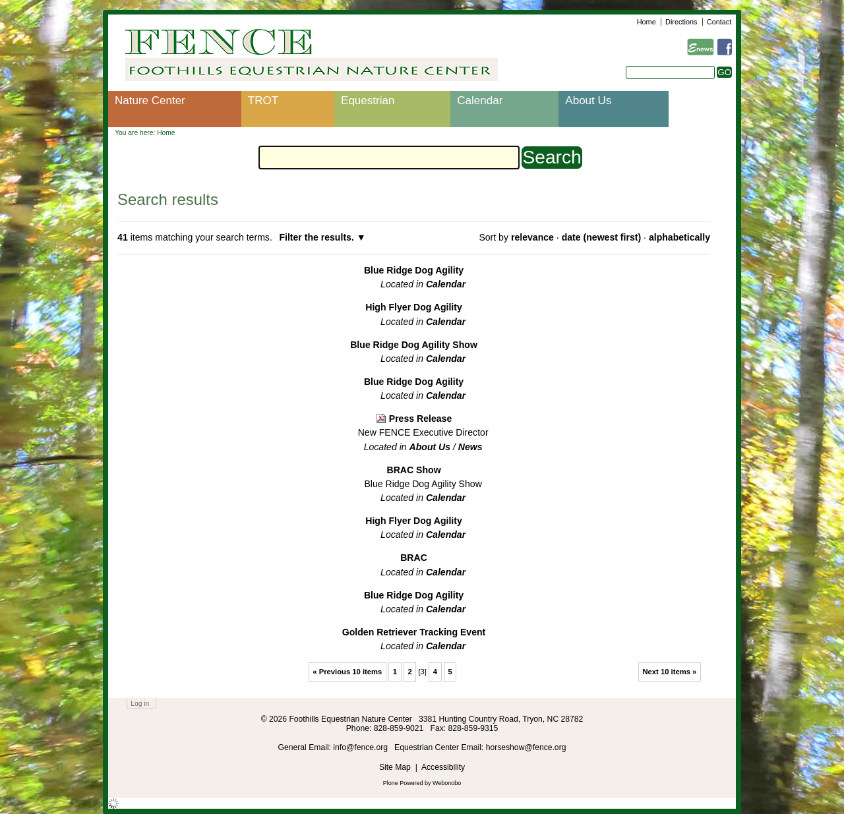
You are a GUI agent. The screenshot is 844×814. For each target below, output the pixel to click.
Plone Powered (403, 783)
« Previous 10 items (347, 672)
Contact (719, 22)
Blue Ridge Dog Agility (414, 270)
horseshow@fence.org (526, 747)
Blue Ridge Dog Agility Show (413, 344)
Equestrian (367, 100)
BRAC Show (413, 470)
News (470, 447)
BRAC (413, 557)
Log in (140, 703)
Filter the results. (317, 237)
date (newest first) (601, 237)
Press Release (420, 418)
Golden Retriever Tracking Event (414, 632)
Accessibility (443, 767)
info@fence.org (361, 747)
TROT (263, 100)
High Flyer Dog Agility (413, 307)
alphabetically (679, 237)
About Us (588, 100)
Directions (681, 22)
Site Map (395, 767)
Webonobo (447, 783)
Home (646, 22)
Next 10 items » (669, 672)
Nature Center (150, 100)
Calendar (479, 100)
